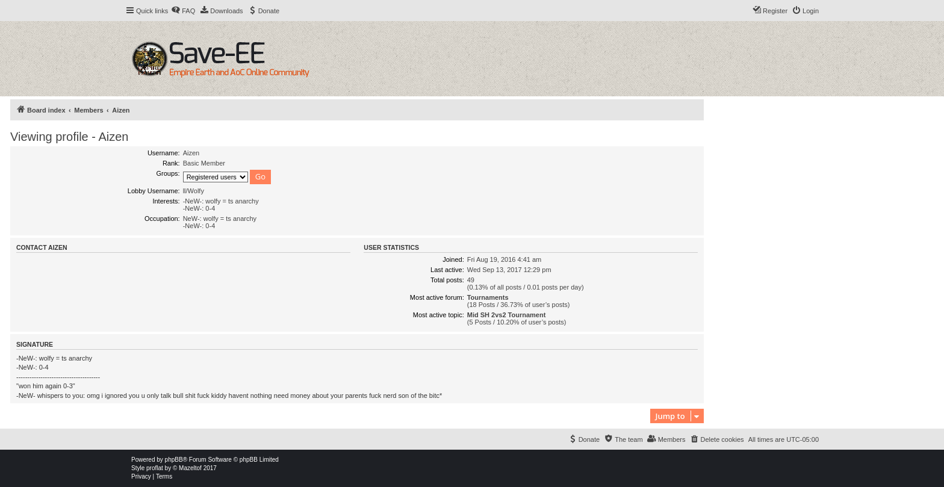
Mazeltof (190, 468)
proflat (154, 468)
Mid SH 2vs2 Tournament (506, 314)
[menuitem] (183, 11)
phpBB (174, 459)
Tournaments (488, 297)
